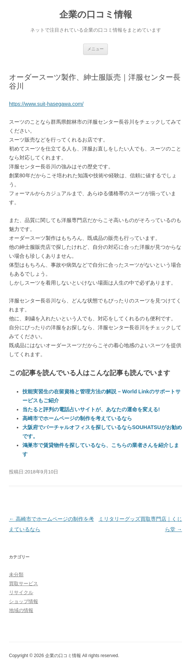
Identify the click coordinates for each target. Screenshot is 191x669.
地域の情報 (21, 610)
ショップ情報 (23, 601)
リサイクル (21, 592)
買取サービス (23, 583)
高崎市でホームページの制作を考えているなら (77, 418)
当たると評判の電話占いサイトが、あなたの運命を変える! (91, 409)
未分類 (16, 574)
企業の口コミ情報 (95, 14)
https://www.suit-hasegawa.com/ (46, 104)
